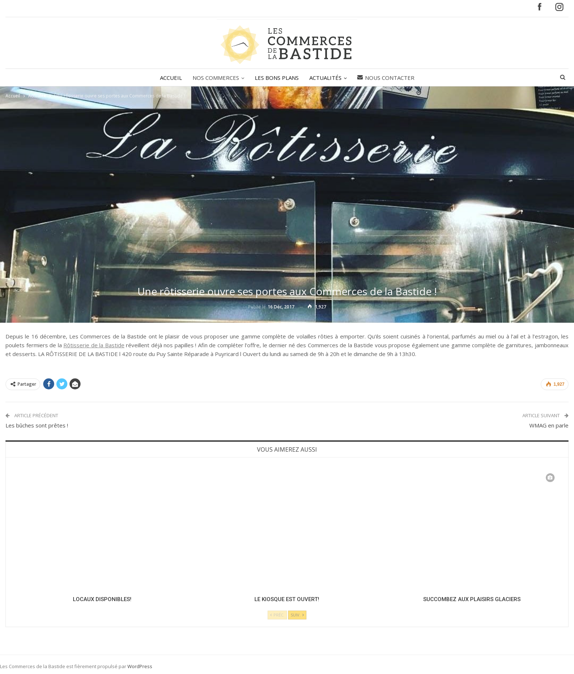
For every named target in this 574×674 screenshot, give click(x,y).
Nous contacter (385, 77)
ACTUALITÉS (325, 77)
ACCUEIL (171, 77)
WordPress (139, 666)
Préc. (277, 615)
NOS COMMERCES (216, 77)
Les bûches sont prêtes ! (36, 425)
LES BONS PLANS (277, 77)
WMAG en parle (549, 425)
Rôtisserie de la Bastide (93, 345)
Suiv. (297, 615)
